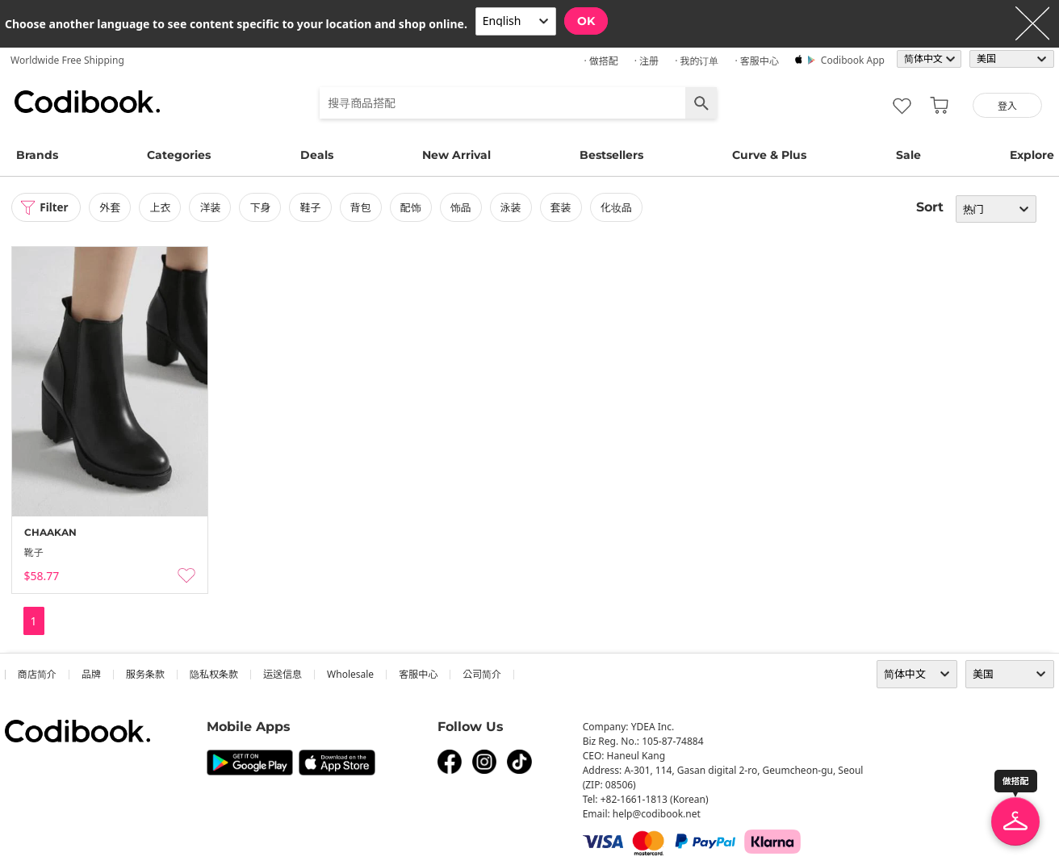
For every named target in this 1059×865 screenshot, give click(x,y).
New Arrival (456, 155)
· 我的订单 (696, 61)
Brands (37, 155)
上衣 (163, 207)
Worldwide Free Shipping (67, 60)
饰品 (463, 207)
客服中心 (418, 674)
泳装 (513, 207)
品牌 (91, 674)
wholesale (350, 674)
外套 (113, 207)
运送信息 (282, 674)
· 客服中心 (756, 61)
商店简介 (37, 674)
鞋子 (313, 207)
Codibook (87, 101)
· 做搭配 (600, 61)
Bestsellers (611, 155)
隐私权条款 (214, 674)
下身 (263, 207)
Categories (179, 155)
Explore (1032, 155)
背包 (363, 207)
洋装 (213, 207)
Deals (316, 155)
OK (586, 21)
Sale (908, 155)
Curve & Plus (769, 155)
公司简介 (482, 674)
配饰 (413, 207)
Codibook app (853, 60)
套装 (564, 207)
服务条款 (145, 674)
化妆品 (619, 207)
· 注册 (646, 61)
